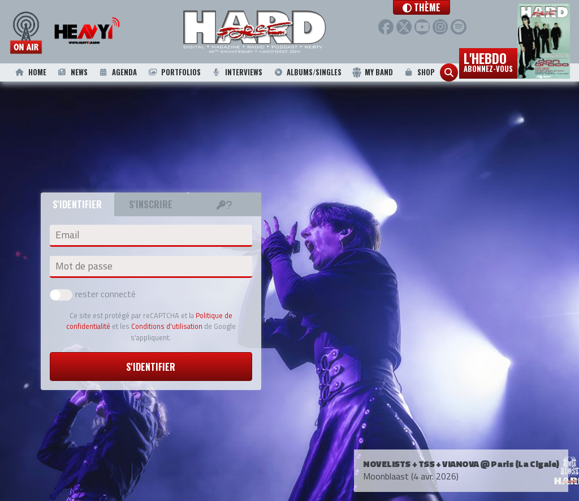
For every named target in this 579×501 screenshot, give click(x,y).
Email (67, 235)
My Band (372, 72)
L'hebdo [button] (488, 61)
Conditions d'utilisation (166, 326)
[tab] (224, 204)
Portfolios (173, 72)
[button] (444, 7)
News (72, 72)
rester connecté (93, 294)
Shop (419, 72)
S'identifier (150, 367)
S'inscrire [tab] (150, 204)
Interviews (237, 72)
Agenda (117, 72)
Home (30, 72)
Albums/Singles (307, 72)
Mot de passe (84, 266)
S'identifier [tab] (77, 204)
